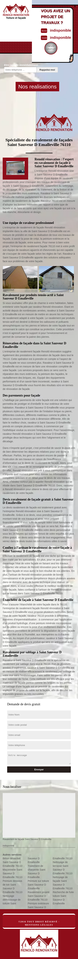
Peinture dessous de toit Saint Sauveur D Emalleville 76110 (12, 886)
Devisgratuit (51, 47)
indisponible (60, 30)
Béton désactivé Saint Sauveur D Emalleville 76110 (12, 862)
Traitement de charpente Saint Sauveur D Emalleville (36, 871)
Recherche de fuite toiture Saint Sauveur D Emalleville (63, 898)
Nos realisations (37, 87)
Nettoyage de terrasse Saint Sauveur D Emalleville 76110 (62, 868)
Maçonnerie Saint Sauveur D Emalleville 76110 (12, 873)
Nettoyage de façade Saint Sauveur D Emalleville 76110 (62, 883)
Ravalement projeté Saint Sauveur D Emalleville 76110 (38, 896)
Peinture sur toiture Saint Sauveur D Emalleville (38, 884)
